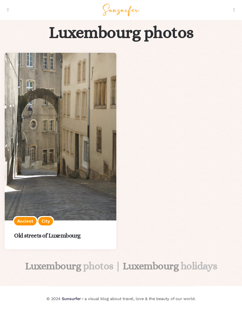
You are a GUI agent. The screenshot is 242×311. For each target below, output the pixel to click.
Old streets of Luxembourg (47, 235)
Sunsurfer (71, 298)
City (45, 221)
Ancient (25, 221)
